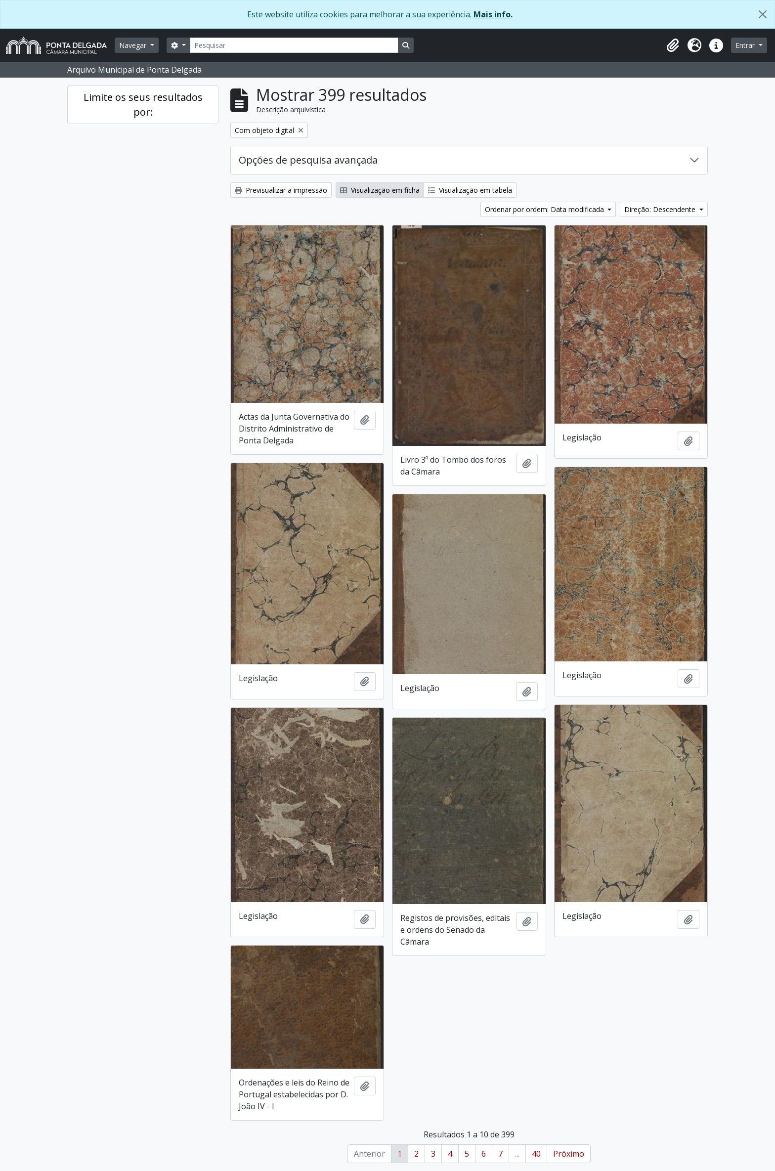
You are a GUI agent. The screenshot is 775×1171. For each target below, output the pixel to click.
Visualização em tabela (470, 190)
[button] (673, 45)
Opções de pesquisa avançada (308, 160)
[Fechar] (763, 14)
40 (536, 1153)
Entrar (746, 45)
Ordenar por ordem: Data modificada (545, 209)
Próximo (568, 1153)
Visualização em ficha (380, 190)
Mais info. (493, 14)
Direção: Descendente (660, 209)
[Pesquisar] (294, 45)
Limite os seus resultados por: (143, 104)
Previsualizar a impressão (281, 190)
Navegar (133, 45)
